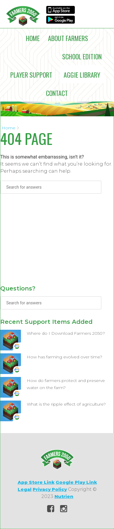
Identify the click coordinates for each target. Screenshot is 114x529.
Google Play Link (76, 482)
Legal (25, 489)
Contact (57, 93)
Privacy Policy (50, 489)
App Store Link (36, 482)
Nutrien (63, 496)
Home (33, 38)
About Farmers (68, 38)
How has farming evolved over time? (64, 357)
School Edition (82, 56)
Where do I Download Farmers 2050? (66, 333)
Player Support (31, 74)
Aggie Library (82, 74)
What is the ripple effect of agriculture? (66, 404)
